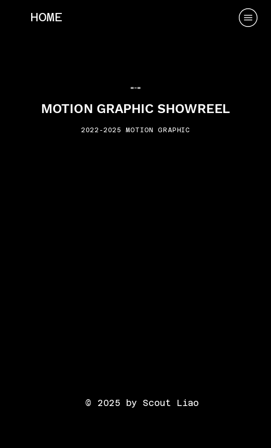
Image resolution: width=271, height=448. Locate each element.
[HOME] (46, 17)
